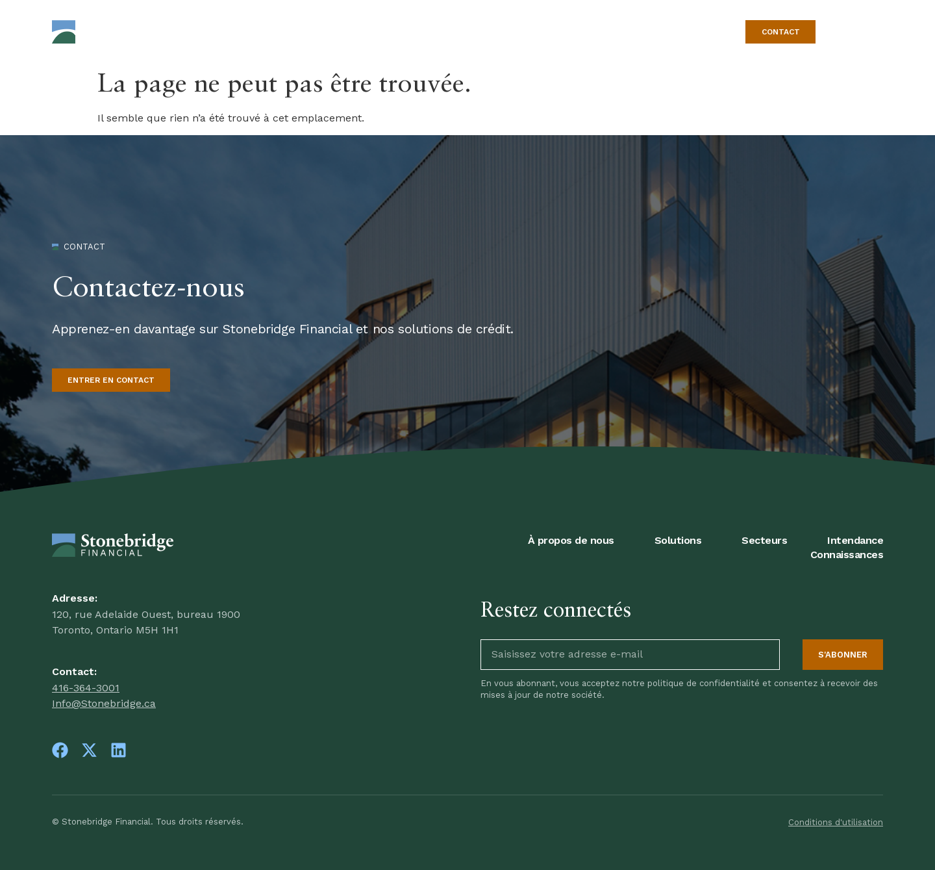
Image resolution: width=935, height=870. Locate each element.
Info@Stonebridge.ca (104, 703)
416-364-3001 (85, 688)
